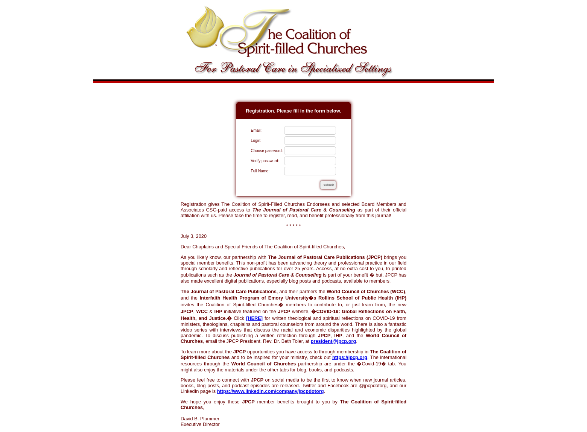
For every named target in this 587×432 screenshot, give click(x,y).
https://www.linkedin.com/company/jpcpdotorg (270, 391)
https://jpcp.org (349, 357)
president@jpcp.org (333, 341)
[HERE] (254, 318)
